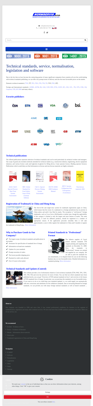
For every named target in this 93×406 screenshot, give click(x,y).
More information (30, 225)
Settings (47, 392)
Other (9, 363)
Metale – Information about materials (18, 332)
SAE (44, 87)
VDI (13, 89)
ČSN (26, 83)
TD (46, 83)
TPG (32, 83)
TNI (43, 83)
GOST (60, 87)
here (53, 402)
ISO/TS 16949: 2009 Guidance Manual (53, 181)
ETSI (55, 87)
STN (78, 87)
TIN (40, 83)
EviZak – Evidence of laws (15, 327)
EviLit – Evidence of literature (16, 329)
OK (47, 397)
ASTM (37, 87)
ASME (32, 87)
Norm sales (10, 335)
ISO (67, 87)
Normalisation (11, 358)
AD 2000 (18, 89)
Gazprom (9, 89)
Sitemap (9, 369)
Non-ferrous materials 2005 (80, 180)
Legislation (10, 361)
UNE (81, 87)
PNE (53, 83)
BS (41, 87)
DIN (51, 87)
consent (23, 384)
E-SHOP (9, 352)
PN (75, 87)
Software (10, 355)
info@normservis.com (48, 26)
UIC (71, 87)
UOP (47, 87)
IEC (64, 87)
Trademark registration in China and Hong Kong (22, 338)
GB (85, 87)
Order (9, 366)
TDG (36, 83)
